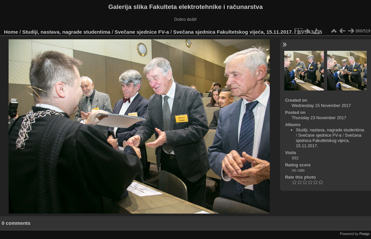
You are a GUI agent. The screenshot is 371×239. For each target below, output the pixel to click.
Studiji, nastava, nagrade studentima (66, 32)
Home (11, 32)
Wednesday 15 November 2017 (321, 105)
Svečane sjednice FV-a (141, 32)
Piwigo (364, 234)
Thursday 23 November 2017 (319, 117)
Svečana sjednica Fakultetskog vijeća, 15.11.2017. (233, 32)
